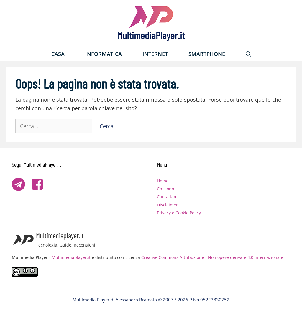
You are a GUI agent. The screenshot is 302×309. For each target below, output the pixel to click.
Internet (155, 53)
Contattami (168, 196)
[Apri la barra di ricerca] (248, 54)
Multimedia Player (91, 300)
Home (162, 181)
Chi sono (165, 188)
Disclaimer (167, 205)
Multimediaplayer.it (71, 257)
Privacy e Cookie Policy (179, 213)
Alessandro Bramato (136, 300)
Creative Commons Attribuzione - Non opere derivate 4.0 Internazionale (212, 257)
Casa (58, 53)
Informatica (103, 53)
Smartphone (206, 53)
